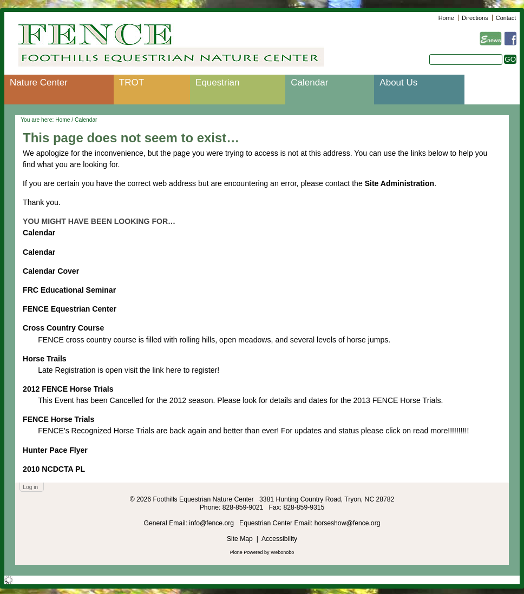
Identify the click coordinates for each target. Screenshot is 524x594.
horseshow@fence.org (348, 523)
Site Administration (400, 183)
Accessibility (279, 539)
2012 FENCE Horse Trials (68, 389)
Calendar (309, 82)
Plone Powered (246, 552)
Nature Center (39, 82)
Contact (506, 18)
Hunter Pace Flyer (55, 450)
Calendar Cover (51, 271)
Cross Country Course (63, 328)
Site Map (240, 539)
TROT (131, 82)
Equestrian (217, 82)
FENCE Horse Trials (58, 419)
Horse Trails (45, 358)
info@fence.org (212, 523)
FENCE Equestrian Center (69, 309)
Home (446, 18)
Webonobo (282, 552)
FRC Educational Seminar (69, 290)
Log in (30, 487)
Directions (475, 18)
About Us (398, 82)
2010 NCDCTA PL (54, 469)
